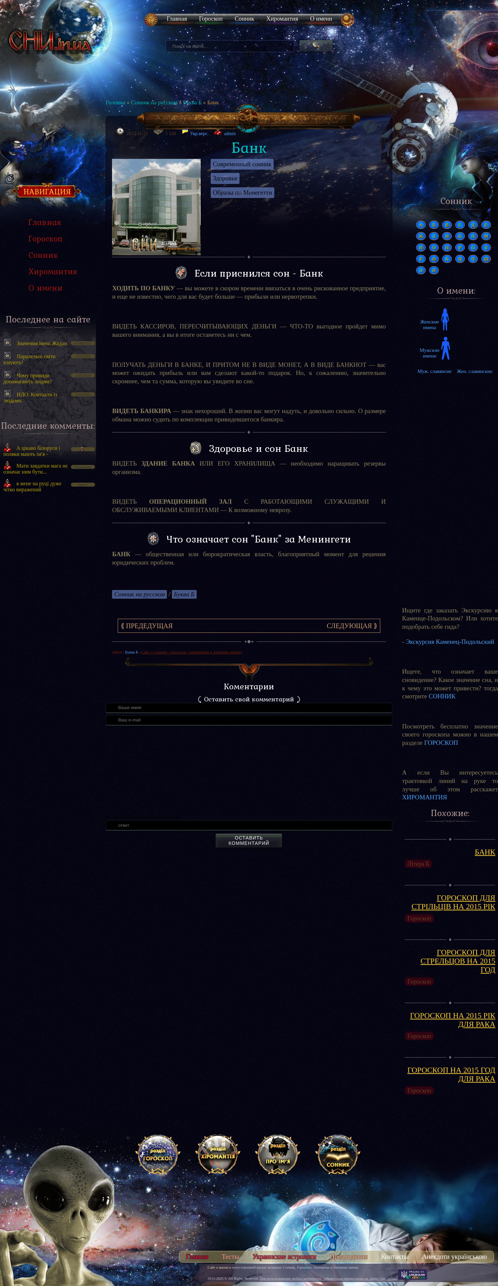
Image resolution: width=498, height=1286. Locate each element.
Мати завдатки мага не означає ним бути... (35, 469)
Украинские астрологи (284, 1256)
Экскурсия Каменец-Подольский (450, 641)
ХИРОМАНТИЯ (424, 797)
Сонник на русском (154, 102)
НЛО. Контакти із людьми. (30, 397)
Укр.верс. (195, 131)
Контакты (395, 1256)
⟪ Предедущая (147, 625)
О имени (321, 18)
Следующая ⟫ (352, 625)
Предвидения (349, 1256)
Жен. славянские (474, 371)
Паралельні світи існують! (29, 359)
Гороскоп (211, 18)
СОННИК (442, 696)
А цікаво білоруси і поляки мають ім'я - (31, 451)
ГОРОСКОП (441, 742)
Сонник (245, 18)
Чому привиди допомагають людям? (27, 378)
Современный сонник (242, 164)
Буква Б (192, 102)
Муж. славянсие (434, 371)
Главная (177, 18)
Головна (115, 102)
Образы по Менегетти (242, 192)
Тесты (230, 1256)
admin (230, 133)
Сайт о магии (218, 1267)
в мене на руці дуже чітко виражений (32, 486)
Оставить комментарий (249, 840)
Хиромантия (282, 18)
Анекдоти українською (454, 1256)
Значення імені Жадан (42, 343)
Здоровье (225, 178)
